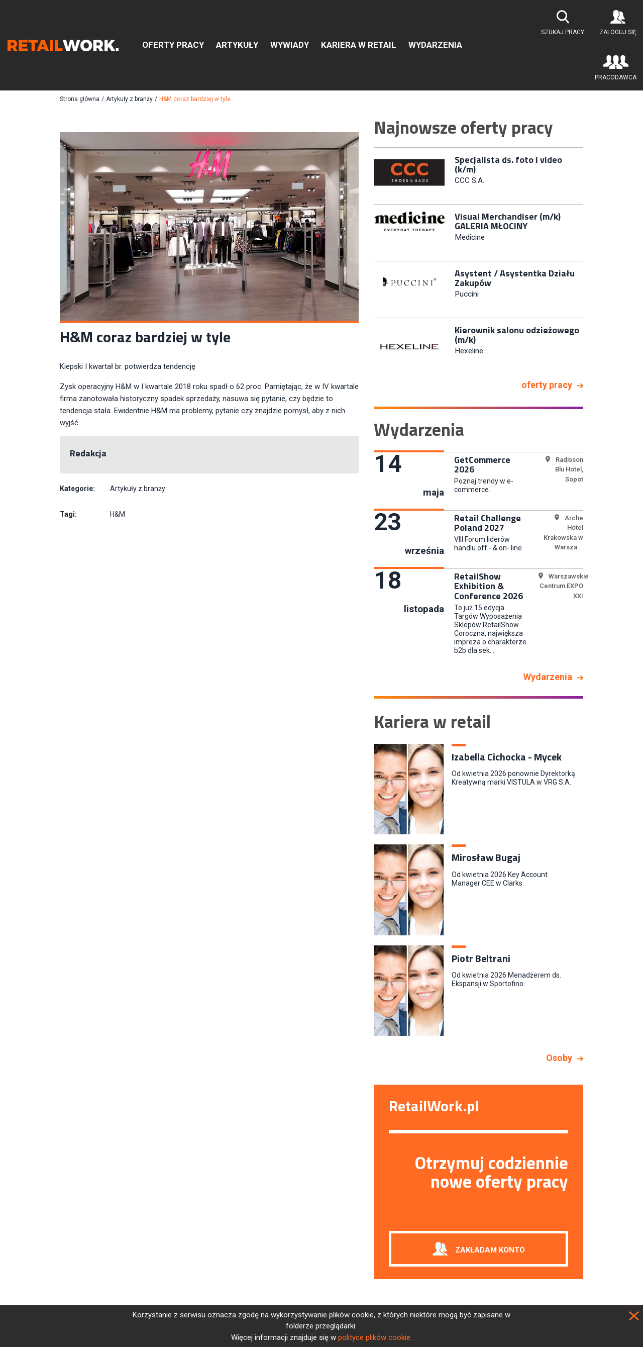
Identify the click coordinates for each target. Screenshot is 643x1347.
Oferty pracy (173, 45)
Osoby (559, 1057)
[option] (478, 175)
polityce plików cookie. (375, 1337)
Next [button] (591, 259)
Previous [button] (366, 259)
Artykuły (237, 45)
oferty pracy (546, 384)
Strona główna (79, 99)
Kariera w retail (358, 45)
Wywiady (289, 45)
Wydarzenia (435, 45)
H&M (117, 514)
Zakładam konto (490, 1249)
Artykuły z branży (129, 99)
